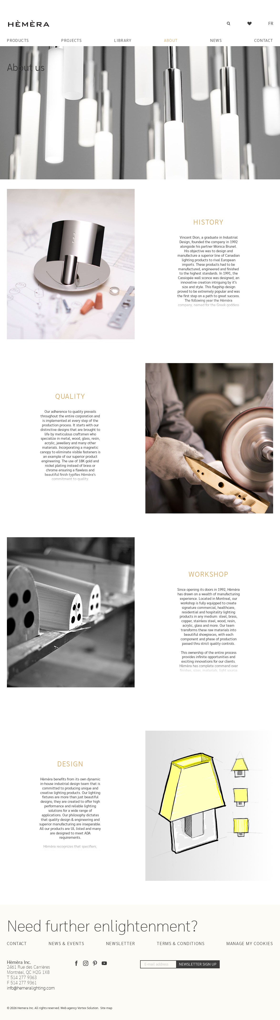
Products (18, 41)
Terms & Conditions (180, 944)
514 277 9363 (23, 978)
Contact (263, 41)
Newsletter (120, 944)
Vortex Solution (87, 1008)
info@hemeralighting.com (31, 988)
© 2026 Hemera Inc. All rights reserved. (33, 1008)
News (216, 41)
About (171, 41)
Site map (106, 1008)
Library (123, 41)
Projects (71, 41)
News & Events (66, 944)
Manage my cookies (249, 944)
